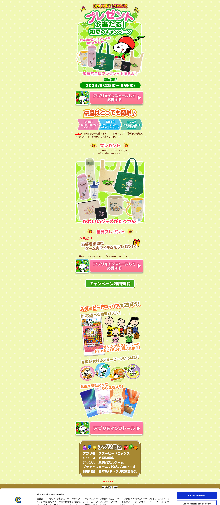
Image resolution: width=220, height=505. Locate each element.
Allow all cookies (196, 480)
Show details (147, 499)
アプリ (78, 133)
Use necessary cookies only (197, 488)
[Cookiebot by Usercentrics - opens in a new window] (18, 499)
